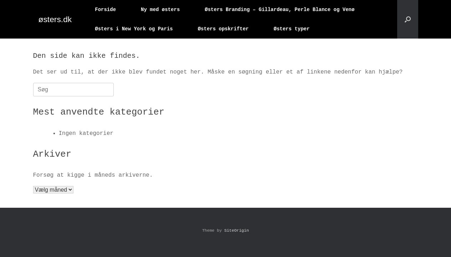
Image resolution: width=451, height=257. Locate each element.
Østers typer (291, 28)
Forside (105, 9)
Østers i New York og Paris (134, 28)
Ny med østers (160, 9)
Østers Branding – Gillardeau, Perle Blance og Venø (279, 9)
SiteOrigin (236, 230)
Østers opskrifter (223, 28)
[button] (407, 19)
